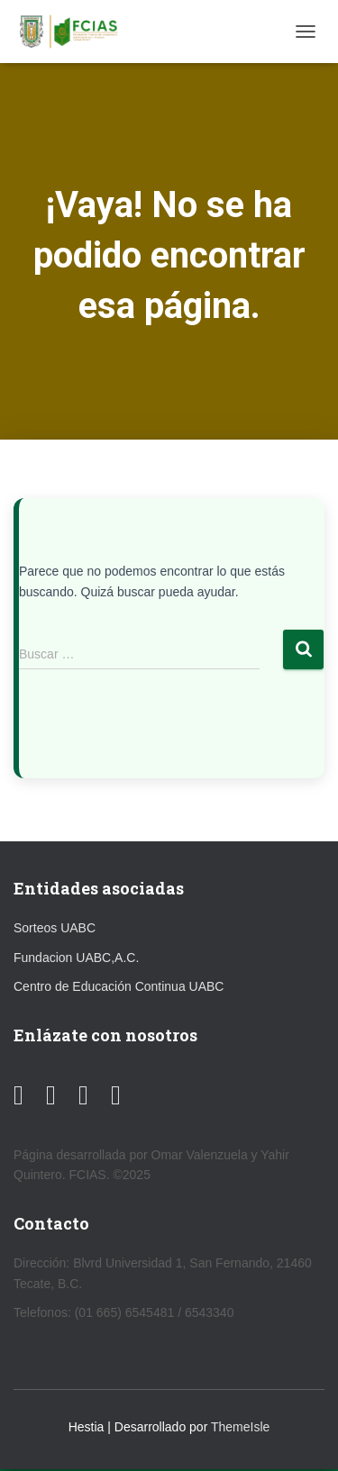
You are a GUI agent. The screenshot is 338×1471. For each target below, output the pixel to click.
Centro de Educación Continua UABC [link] (119, 986)
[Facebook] (51, 1096)
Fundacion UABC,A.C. (76, 957)
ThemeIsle (240, 1427)
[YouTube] (18, 1096)
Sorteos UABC (55, 928)
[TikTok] (116, 1096)
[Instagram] (83, 1096)
